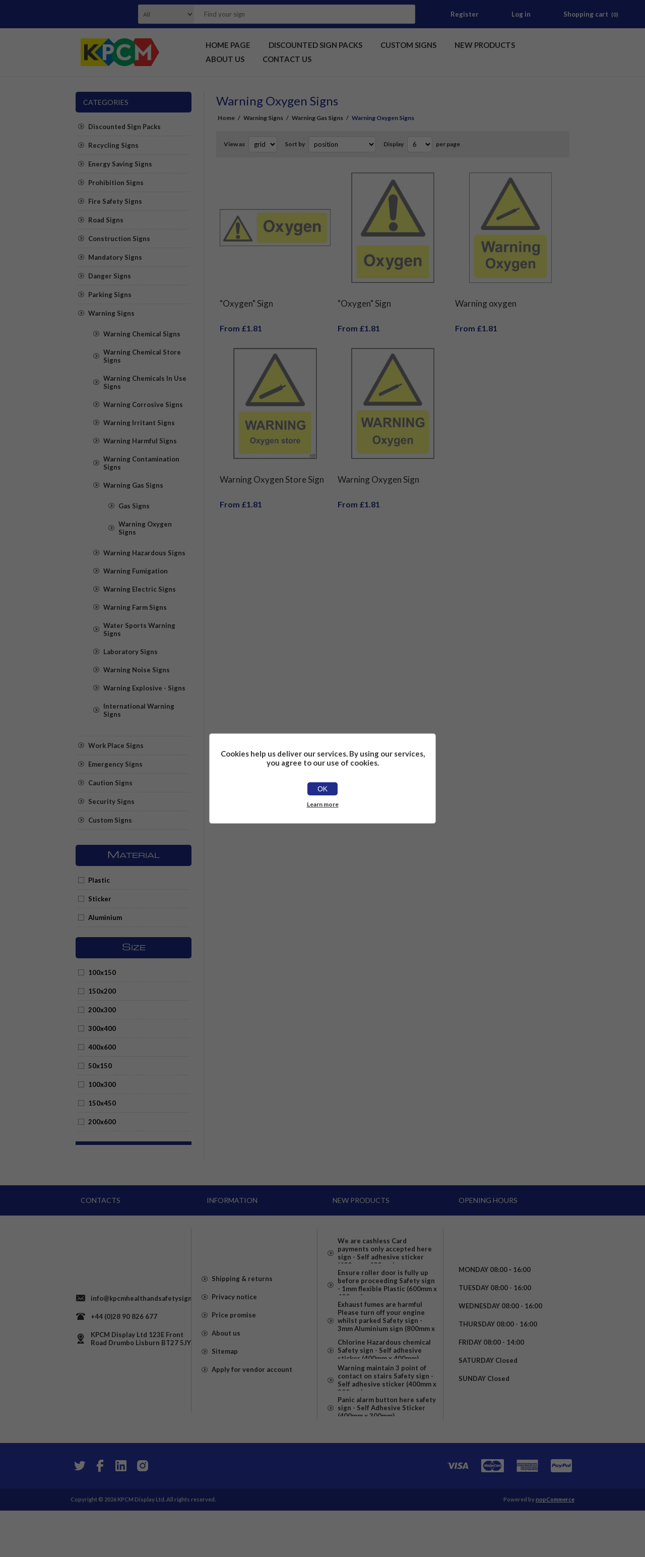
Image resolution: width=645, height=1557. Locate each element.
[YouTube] (121, 1512)
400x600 (102, 1047)
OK (322, 789)
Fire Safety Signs (115, 201)
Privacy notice (234, 1324)
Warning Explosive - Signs (144, 688)
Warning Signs (111, 313)
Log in (521, 14)
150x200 (102, 991)
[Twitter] (79, 1512)
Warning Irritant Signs (139, 423)
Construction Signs (119, 239)
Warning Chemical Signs (141, 334)
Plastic (99, 880)
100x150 (102, 972)
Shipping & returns (242, 1306)
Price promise (234, 1342)
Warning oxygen (486, 296)
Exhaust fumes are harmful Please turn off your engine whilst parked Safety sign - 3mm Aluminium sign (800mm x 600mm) (386, 1338)
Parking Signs (110, 295)
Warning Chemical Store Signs (142, 356)
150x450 (102, 1103)
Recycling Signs (113, 145)
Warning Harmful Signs (140, 441)
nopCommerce (555, 1545)
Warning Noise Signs (136, 670)
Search (405, 14)
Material (133, 855)
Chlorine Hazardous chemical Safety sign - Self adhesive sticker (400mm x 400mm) (384, 1380)
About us (226, 1360)
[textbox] (291, 14)
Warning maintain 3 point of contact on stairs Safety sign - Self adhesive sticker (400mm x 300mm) (387, 1419)
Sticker (99, 899)
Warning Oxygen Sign (378, 464)
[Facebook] (100, 1512)
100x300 (102, 1084)
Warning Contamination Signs (141, 463)
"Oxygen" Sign (246, 296)
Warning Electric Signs (139, 589)
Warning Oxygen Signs (145, 528)
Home (226, 118)
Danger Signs (109, 276)
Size (134, 947)
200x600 (102, 1122)
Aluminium (105, 917)
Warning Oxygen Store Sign (272, 464)
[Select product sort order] (342, 144)
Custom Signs (110, 820)
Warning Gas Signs (133, 485)
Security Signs (111, 801)
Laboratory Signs (130, 652)
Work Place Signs (116, 745)
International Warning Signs (138, 710)
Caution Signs (110, 783)
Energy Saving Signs (120, 164)
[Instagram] (142, 1512)
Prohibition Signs (116, 183)
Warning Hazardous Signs (144, 553)
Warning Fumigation (135, 571)
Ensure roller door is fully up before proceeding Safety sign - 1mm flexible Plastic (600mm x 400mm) (387, 1292)
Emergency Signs (115, 764)
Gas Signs (134, 506)
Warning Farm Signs (135, 607)
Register (464, 14)
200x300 (102, 1010)
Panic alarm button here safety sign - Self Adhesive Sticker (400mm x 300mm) (387, 1457)
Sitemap (225, 1378)
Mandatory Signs (115, 257)
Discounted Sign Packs (124, 127)
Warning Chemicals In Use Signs (144, 382)
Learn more (323, 804)
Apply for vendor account (252, 1397)
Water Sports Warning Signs (139, 629)
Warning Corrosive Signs (143, 404)
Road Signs (105, 220)
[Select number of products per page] (419, 144)
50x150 (100, 1066)
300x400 (102, 1028)
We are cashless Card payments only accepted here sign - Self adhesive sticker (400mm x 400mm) (385, 1249)
